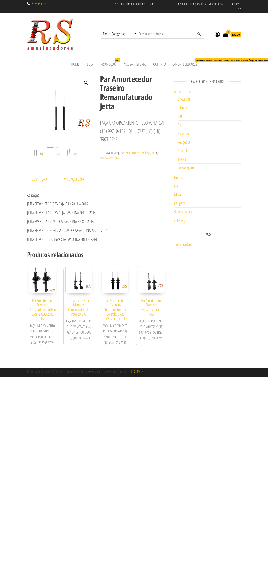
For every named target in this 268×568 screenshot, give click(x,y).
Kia (176, 186)
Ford (181, 124)
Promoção (110, 62)
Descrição (39, 179)
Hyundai (183, 133)
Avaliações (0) (74, 179)
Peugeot (179, 203)
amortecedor (106, 158)
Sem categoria (183, 212)
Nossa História (135, 64)
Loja (90, 64)
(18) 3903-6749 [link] (38, 3)
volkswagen (148, 152)
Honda (178, 177)
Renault (183, 150)
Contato (159, 64)
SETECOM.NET (137, 371)
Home (75, 64)
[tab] (42, 179)
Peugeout (184, 142)
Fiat (180, 116)
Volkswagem (186, 168)
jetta (116, 158)
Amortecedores (186, 62)
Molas (178, 194)
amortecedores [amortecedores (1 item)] (184, 244)
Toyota (182, 159)
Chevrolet (184, 99)
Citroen (182, 107)
